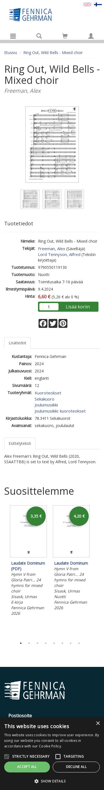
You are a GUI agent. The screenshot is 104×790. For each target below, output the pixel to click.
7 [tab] (70, 643)
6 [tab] (62, 643)
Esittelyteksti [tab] (20, 443)
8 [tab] (79, 643)
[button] (52, 781)
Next (97, 570)
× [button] (98, 723)
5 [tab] (54, 643)
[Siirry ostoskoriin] (65, 36)
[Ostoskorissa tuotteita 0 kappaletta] (65, 37)
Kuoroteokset (48, 393)
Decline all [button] (76, 766)
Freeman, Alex (51, 248)
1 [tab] (21, 643)
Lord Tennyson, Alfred (59, 254)
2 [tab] (29, 643)
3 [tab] (37, 643)
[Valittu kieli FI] (98, 4)
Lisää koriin (78, 307)
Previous (3, 570)
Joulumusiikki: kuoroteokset (60, 411)
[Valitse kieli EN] (87, 4)
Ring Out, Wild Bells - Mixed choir (53, 52)
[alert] (52, 754)
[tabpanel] (28, 561)
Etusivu (10, 52)
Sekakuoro (44, 399)
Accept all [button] (27, 766)
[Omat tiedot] (91, 36)
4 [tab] (46, 643)
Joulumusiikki (46, 405)
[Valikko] (13, 36)
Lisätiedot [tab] (17, 342)
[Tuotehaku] (39, 36)
